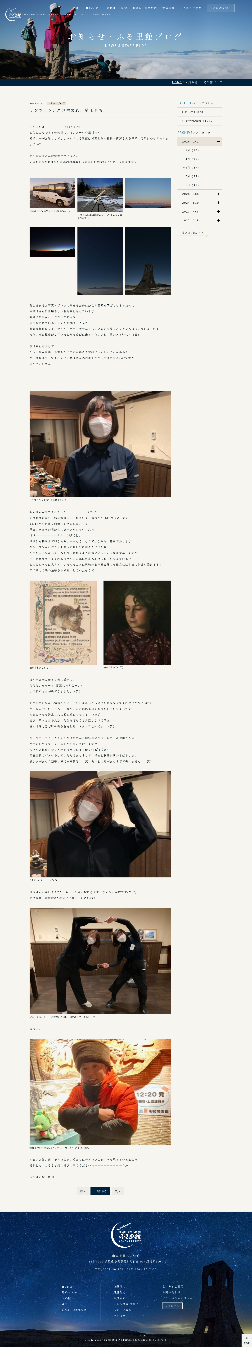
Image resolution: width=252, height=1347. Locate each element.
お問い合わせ (171, 1292)
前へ (82, 1191)
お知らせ (119, 1298)
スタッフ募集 (122, 1310)
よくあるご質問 (191, 8)
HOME (67, 1286)
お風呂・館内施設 (144, 8)
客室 (124, 8)
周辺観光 (119, 1292)
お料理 (66, 1298)
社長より (119, 1316)
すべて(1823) (195, 112)
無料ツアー (69, 1292)
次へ (117, 1191)
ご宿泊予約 (220, 8)
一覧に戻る (100, 1191)
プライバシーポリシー (177, 1298)
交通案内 (168, 8)
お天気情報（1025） (200, 120)
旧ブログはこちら (193, 232)
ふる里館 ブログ (127, 1304)
